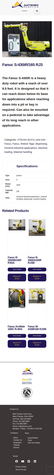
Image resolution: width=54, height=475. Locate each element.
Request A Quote (17, 277)
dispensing (41, 143)
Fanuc (16, 143)
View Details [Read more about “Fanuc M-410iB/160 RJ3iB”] (37, 336)
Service (16, 447)
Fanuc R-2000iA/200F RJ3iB (35, 260)
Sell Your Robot (34, 443)
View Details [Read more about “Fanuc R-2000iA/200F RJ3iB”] (37, 269)
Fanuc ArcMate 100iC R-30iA (16, 328)
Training (16, 445)
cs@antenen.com (25, 426)
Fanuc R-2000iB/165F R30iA (15, 260)
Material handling (23, 152)
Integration (17, 442)
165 (17, 191)
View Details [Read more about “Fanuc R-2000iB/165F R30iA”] (17, 269)
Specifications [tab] (27, 166)
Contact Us (17, 440)
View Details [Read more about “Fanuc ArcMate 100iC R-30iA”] (17, 336)
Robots (24, 143)
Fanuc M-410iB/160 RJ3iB (37, 328)
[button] (37, 11)
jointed (18, 175)
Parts (30, 440)
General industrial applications (20, 148)
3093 (18, 185)
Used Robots (33, 438)
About (15, 438)
